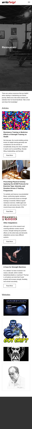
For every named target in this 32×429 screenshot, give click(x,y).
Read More (9, 155)
